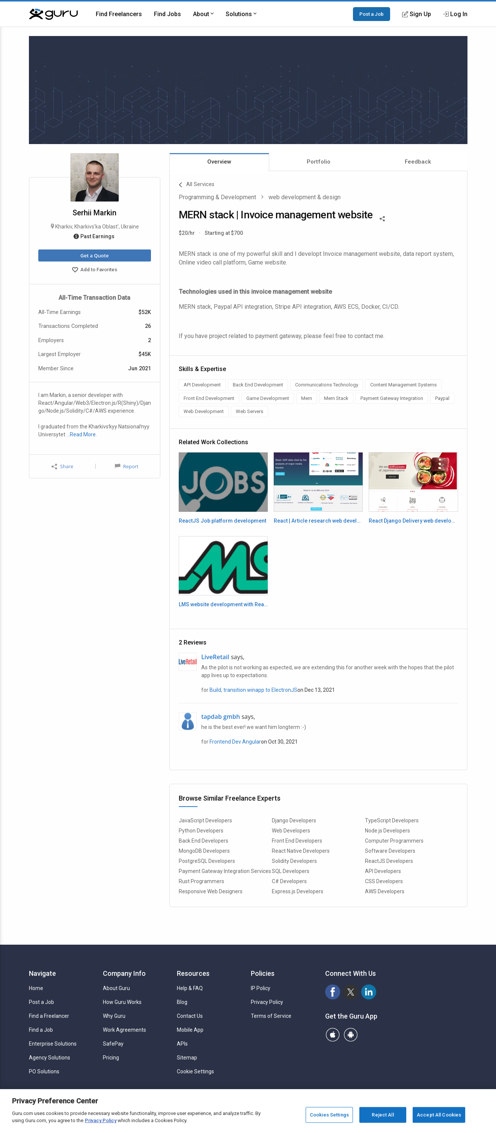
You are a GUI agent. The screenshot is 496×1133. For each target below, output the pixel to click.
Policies (262, 973)
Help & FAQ (190, 988)
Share (62, 466)
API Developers (383, 871)
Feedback (418, 161)
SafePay (113, 1044)
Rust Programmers (201, 881)
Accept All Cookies (439, 1115)
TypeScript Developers (392, 820)
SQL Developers (290, 871)
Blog (182, 1002)
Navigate (42, 973)
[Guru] (53, 14)
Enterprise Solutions (53, 1044)
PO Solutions (44, 1071)
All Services (196, 185)
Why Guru (114, 1016)
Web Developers (291, 831)
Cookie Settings (195, 1071)
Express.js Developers (297, 891)
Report (126, 466)
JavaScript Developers (205, 820)
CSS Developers (384, 881)
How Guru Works (122, 1002)
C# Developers (289, 881)
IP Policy (260, 988)
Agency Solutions (49, 1058)
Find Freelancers (119, 14)
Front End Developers (297, 841)
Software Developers (390, 851)
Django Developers (294, 820)
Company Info (124, 973)
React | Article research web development (318, 521)
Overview (219, 161)
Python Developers (201, 831)
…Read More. (81, 434)
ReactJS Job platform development (222, 521)
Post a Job (371, 14)
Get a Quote (94, 255)
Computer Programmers (394, 841)
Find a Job (41, 1030)
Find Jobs (167, 14)
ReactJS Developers (389, 861)
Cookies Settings (329, 1115)
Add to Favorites (94, 270)
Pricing (111, 1058)
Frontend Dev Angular (235, 742)
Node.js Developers (387, 831)
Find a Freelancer (49, 1016)
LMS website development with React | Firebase (223, 604)
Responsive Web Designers (211, 891)
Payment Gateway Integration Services (225, 871)
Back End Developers (203, 841)
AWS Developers (384, 891)
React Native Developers (301, 851)
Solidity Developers (294, 861)
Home (36, 988)
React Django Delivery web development (413, 521)
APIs (182, 1044)
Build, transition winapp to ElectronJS (253, 690)
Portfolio (318, 161)
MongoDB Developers (204, 851)
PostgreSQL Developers (207, 861)
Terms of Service (271, 1016)
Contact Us (190, 1016)
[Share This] (382, 218)
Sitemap (187, 1058)
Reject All (382, 1115)
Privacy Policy (267, 1002)
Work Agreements (124, 1030)
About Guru (116, 988)
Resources (193, 973)
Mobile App (190, 1030)
